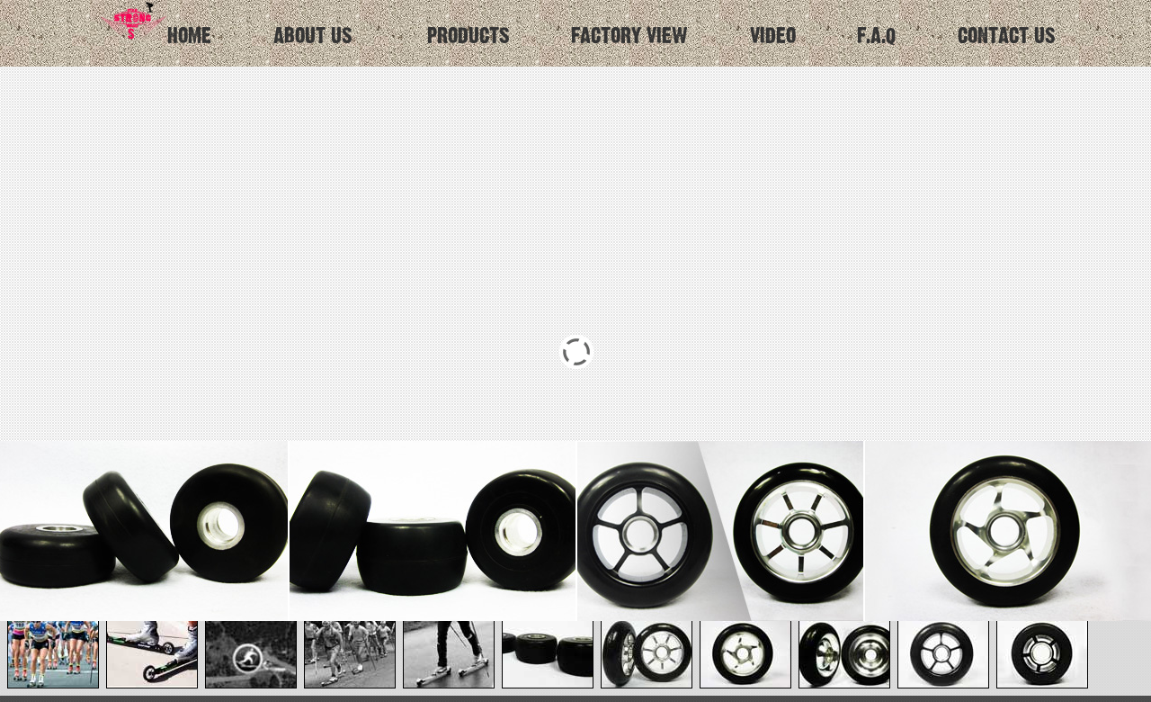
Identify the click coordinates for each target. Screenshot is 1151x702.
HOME (153, 23)
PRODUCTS (468, 36)
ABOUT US (312, 36)
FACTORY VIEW (629, 36)
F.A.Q (876, 36)
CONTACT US (1007, 36)
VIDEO (773, 36)
